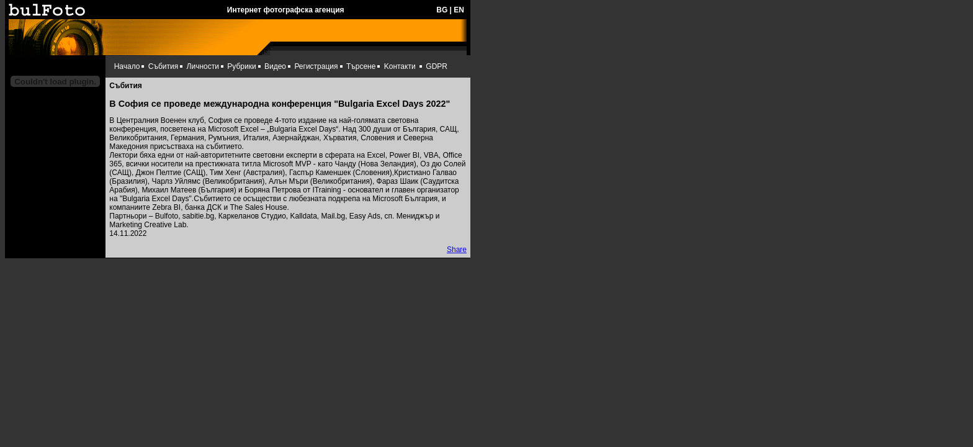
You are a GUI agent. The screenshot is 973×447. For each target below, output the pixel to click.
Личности (203, 66)
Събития (163, 66)
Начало (127, 66)
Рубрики (241, 66)
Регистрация (316, 66)
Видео (275, 66)
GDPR (436, 66)
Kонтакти (400, 66)
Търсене (360, 66)
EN (459, 10)
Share (457, 249)
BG (441, 10)
